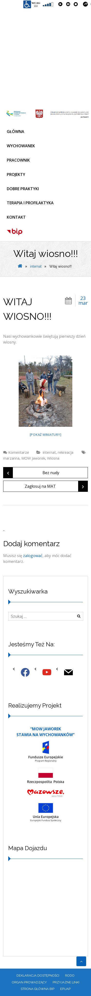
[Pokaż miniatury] (45, 434)
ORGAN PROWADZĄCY (29, 982)
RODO (69, 975)
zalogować (32, 555)
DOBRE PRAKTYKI (23, 188)
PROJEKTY (16, 174)
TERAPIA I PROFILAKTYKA (30, 203)
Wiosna (53, 458)
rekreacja (65, 452)
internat (35, 266)
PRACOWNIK (18, 160)
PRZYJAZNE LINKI (66, 982)
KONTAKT (16, 217)
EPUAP (65, 989)
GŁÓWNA (15, 131)
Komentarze (18, 452)
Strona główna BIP (37, 989)
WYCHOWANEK (21, 145)
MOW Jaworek (33, 458)
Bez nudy (31, 472)
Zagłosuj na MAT (56, 486)
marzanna (11, 458)
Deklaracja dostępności (38, 975)
